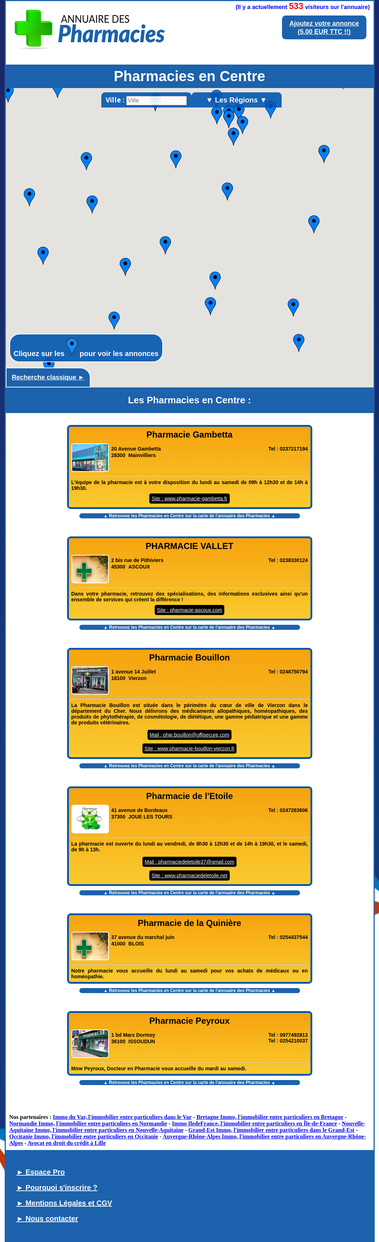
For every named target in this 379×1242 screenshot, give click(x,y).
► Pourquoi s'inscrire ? (57, 1187)
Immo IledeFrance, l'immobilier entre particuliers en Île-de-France (254, 1123)
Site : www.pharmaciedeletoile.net (189, 875)
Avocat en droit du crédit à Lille (66, 1143)
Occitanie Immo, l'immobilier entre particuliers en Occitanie (83, 1136)
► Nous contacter (47, 1219)
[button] (210, 306)
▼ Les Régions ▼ (236, 100)
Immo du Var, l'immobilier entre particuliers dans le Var (122, 1117)
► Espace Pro (41, 1172)
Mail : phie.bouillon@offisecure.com (189, 735)
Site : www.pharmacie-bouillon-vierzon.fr (190, 748)
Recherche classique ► (48, 377)
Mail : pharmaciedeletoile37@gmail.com (189, 862)
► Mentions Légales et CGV (64, 1203)
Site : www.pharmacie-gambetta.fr (189, 498)
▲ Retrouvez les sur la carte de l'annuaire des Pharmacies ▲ (189, 515)
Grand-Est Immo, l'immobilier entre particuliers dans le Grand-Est (271, 1130)
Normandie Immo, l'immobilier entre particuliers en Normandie (88, 1123)
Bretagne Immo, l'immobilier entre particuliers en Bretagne (270, 1117)
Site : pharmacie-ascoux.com (189, 610)
